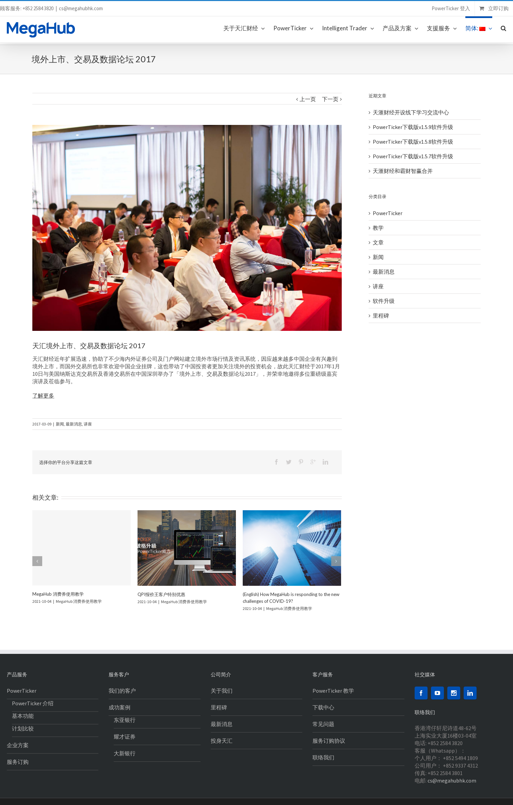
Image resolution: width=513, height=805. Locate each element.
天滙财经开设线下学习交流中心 (411, 112)
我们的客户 (122, 690)
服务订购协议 (328, 740)
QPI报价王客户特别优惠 (161, 594)
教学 (378, 227)
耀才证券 (124, 736)
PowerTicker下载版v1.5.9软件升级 (413, 127)
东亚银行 (124, 720)
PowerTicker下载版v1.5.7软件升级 (413, 156)
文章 (378, 242)
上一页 (308, 99)
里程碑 (381, 315)
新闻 (60, 423)
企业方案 (18, 745)
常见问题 (323, 724)
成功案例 (119, 707)
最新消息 (74, 423)
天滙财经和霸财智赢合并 (403, 170)
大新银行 (124, 753)
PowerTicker (387, 213)
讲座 (88, 423)
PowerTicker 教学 (333, 690)
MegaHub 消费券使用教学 (58, 594)
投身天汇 (222, 740)
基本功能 (23, 715)
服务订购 (18, 761)
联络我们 (323, 757)
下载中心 (323, 707)
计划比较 (23, 728)
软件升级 (384, 300)
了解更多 (43, 395)
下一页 (330, 99)
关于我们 (222, 690)
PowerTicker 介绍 (32, 703)
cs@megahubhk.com (81, 8)
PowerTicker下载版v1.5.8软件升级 (413, 141)
